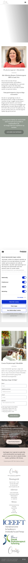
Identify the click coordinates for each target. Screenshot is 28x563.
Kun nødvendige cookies (14, 310)
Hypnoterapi (14, 508)
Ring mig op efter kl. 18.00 (8, 411)
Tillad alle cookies (14, 301)
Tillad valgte (14, 306)
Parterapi (14, 506)
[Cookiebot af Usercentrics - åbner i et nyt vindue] (20, 252)
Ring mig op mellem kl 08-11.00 (9, 408)
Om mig (14, 511)
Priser (14, 509)
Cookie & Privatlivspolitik (11, 560)
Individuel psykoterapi (14, 505)
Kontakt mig (14, 512)
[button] (25, 2)
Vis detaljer (20, 297)
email (3, 395)
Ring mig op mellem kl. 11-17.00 (10, 410)
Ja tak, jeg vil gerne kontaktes (9, 407)
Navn (2, 383)
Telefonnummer (6, 389)
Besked (3, 400)
